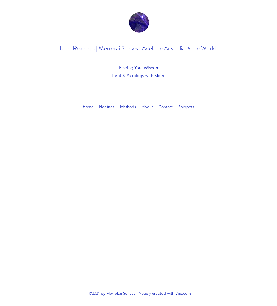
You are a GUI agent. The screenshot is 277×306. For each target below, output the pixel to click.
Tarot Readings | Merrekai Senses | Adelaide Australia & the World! (138, 48)
